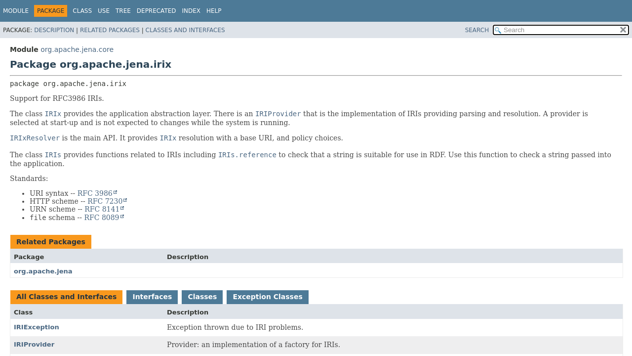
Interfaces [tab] (152, 297)
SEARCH (477, 30)
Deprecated (156, 10)
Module (16, 10)
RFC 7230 (104, 201)
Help (214, 10)
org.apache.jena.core (77, 49)
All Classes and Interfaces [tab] (66, 297)
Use (104, 10)
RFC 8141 (101, 209)
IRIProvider (34, 344)
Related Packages (110, 30)
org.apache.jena (43, 271)
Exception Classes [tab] (267, 297)
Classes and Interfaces (185, 30)
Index (191, 10)
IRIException (36, 327)
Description (54, 30)
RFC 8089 (101, 218)
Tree (123, 10)
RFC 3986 (95, 193)
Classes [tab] (202, 297)
